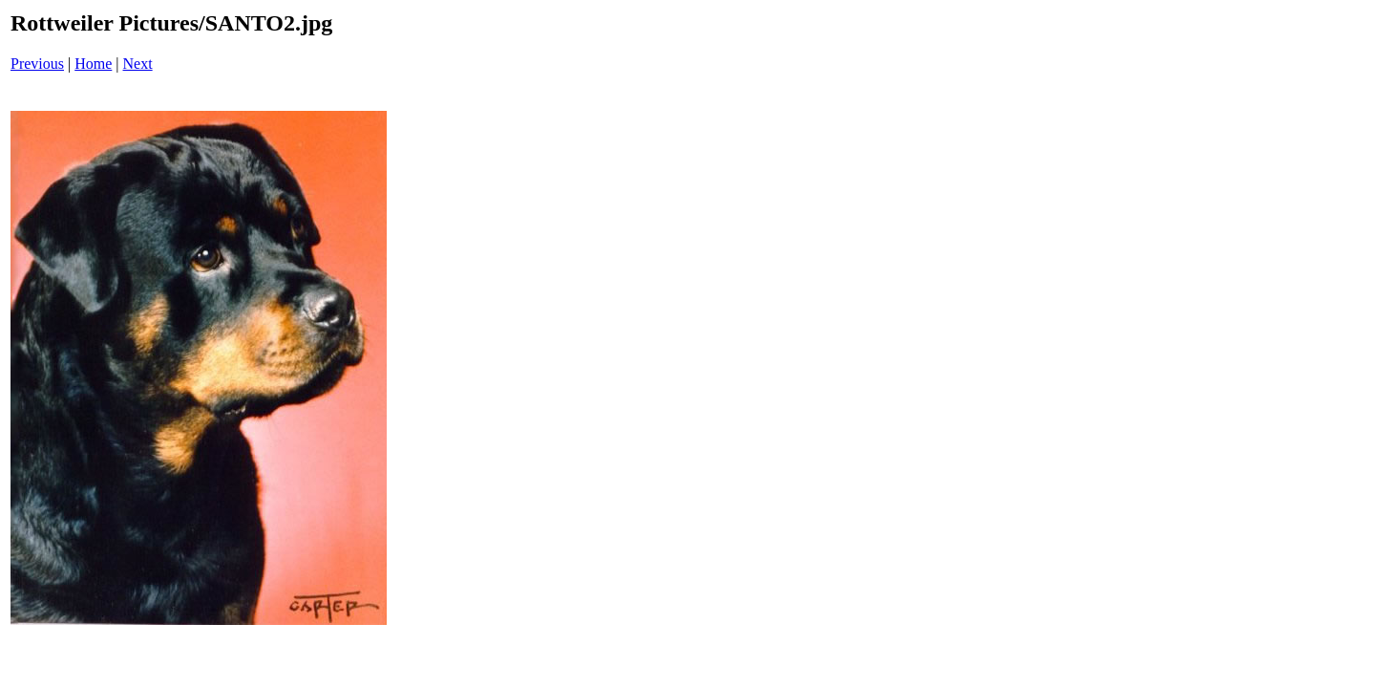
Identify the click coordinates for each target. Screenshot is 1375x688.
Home (93, 63)
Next (138, 63)
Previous (37, 63)
